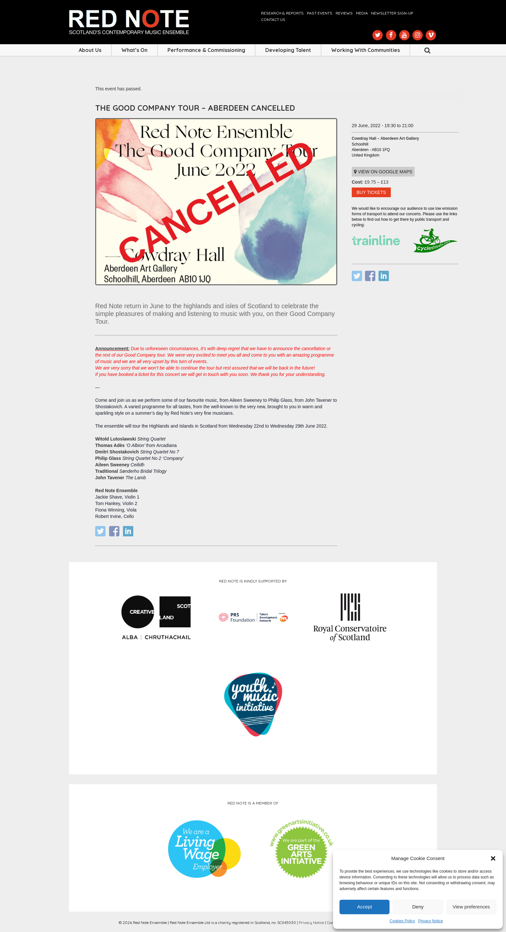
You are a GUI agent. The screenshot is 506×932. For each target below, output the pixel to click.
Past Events (319, 13)
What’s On (134, 50)
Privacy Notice (430, 921)
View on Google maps (383, 171)
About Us (90, 50)
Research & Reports (282, 13)
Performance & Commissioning (206, 50)
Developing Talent (288, 50)
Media (362, 13)
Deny (417, 906)
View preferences (471, 906)
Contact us (273, 19)
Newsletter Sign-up (392, 13)
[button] (493, 858)
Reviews (344, 13)
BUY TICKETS (371, 192)
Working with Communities (365, 50)
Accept (364, 906)
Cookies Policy (402, 921)
